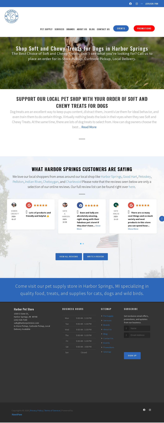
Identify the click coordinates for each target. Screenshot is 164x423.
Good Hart (130, 176)
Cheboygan (51, 181)
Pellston (18, 181)
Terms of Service (52, 410)
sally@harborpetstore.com (26, 323)
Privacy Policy (36, 410)
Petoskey (144, 176)
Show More (133, 228)
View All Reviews (69, 256)
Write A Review (95, 256)
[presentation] (140, 344)
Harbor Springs (111, 176)
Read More (89, 127)
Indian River (33, 181)
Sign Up (132, 356)
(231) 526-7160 (20, 320)
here (132, 187)
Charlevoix (73, 181)
